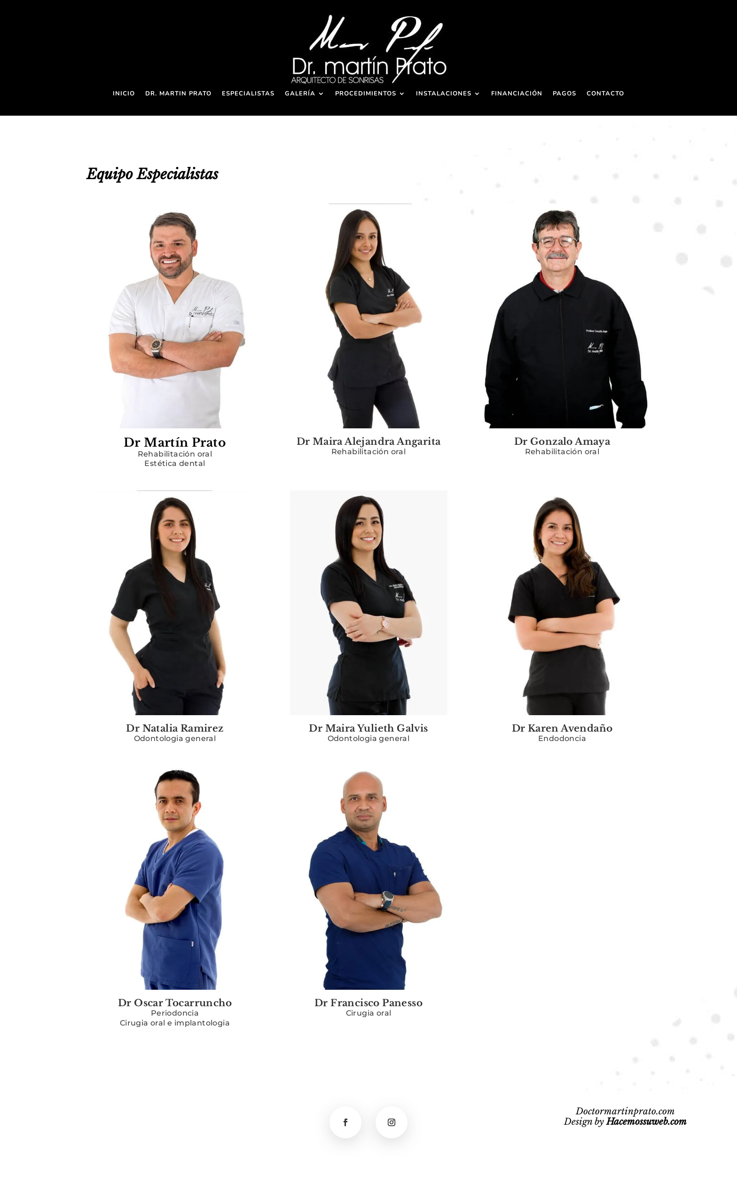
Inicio (124, 94)
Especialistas (248, 94)
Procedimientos (365, 94)
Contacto (605, 94)
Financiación (516, 94)
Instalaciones (443, 94)
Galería (300, 94)
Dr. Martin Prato (178, 94)
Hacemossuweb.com (646, 1121)
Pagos (564, 94)
